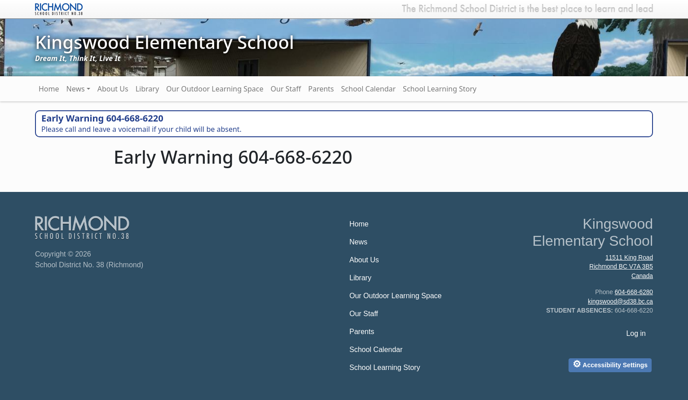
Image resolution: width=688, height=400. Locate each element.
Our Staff (286, 89)
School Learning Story (439, 89)
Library (147, 89)
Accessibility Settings (610, 364)
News (75, 89)
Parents (321, 89)
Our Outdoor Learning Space (214, 89)
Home (49, 89)
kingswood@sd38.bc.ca (620, 301)
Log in (636, 333)
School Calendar (368, 89)
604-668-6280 (634, 292)
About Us (112, 89)
